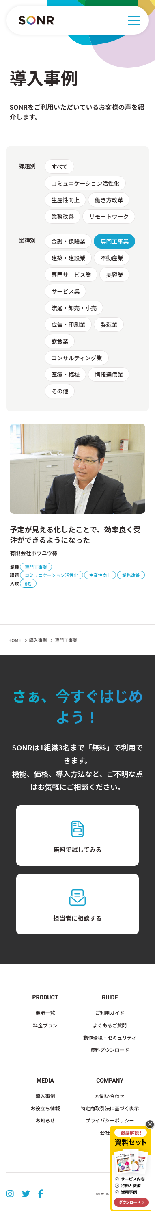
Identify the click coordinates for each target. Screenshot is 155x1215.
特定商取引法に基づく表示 (110, 1108)
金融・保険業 (68, 241)
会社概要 (110, 1132)
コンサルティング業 (76, 358)
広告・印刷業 (68, 324)
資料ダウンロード (109, 1049)
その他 (59, 391)
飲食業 (59, 341)
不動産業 (111, 258)
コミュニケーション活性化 (85, 183)
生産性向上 (65, 200)
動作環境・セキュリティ (109, 1037)
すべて (59, 166)
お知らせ (45, 1120)
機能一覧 (45, 1012)
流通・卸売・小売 (74, 308)
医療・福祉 (65, 374)
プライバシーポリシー (110, 1120)
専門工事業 (114, 241)
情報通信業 (109, 374)
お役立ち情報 (45, 1108)
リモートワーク (109, 216)
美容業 (114, 274)
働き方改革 (109, 200)
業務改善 (62, 216)
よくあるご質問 (110, 1025)
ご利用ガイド (110, 1012)
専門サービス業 (71, 274)
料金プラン (45, 1025)
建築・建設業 (68, 258)
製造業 (108, 324)
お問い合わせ (110, 1095)
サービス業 (65, 291)
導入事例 (45, 1095)
